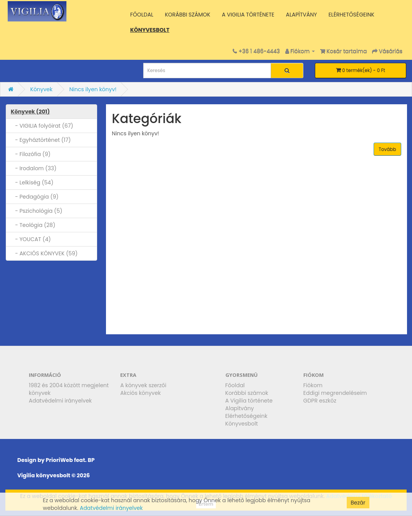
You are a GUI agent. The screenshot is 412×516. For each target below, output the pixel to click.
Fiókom (313, 385)
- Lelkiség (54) (32, 182)
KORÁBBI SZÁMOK (187, 14)
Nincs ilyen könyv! (92, 89)
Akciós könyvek (140, 393)
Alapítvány (239, 408)
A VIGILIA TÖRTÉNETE (248, 14)
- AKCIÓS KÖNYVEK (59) (44, 253)
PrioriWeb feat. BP (70, 460)
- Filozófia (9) (31, 154)
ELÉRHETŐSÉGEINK (351, 14)
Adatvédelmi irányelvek (60, 400)
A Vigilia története (249, 400)
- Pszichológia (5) (36, 211)
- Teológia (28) (33, 225)
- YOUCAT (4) (31, 239)
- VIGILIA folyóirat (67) (42, 126)
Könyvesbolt (241, 423)
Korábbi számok (246, 393)
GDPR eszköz (319, 400)
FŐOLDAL (142, 14)
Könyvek (41, 89)
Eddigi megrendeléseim (335, 393)
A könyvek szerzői (143, 385)
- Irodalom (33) (33, 168)
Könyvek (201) (30, 111)
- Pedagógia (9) (34, 196)
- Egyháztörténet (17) (41, 140)
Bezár (358, 502)
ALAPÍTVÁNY (301, 14)
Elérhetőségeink (246, 416)
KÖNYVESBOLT (149, 30)
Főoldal (235, 385)
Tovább (387, 149)
